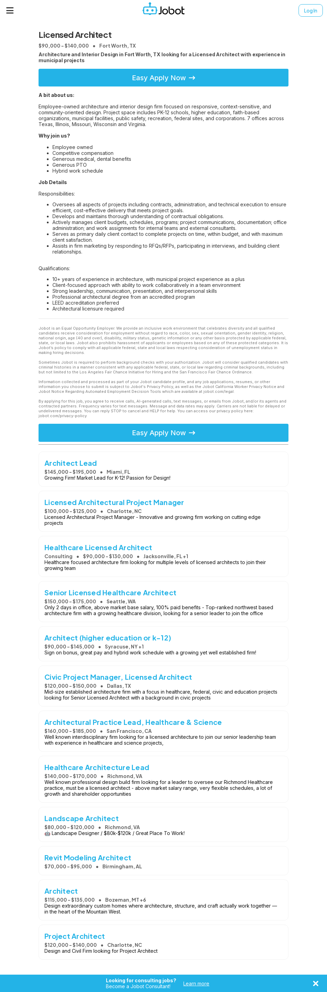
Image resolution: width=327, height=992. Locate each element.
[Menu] (10, 10)
